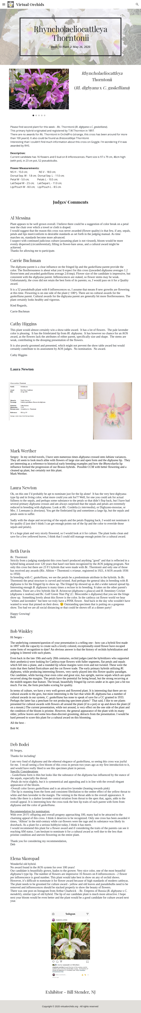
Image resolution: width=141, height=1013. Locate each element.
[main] (70, 37)
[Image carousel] (39, 92)
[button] (4, 4)
